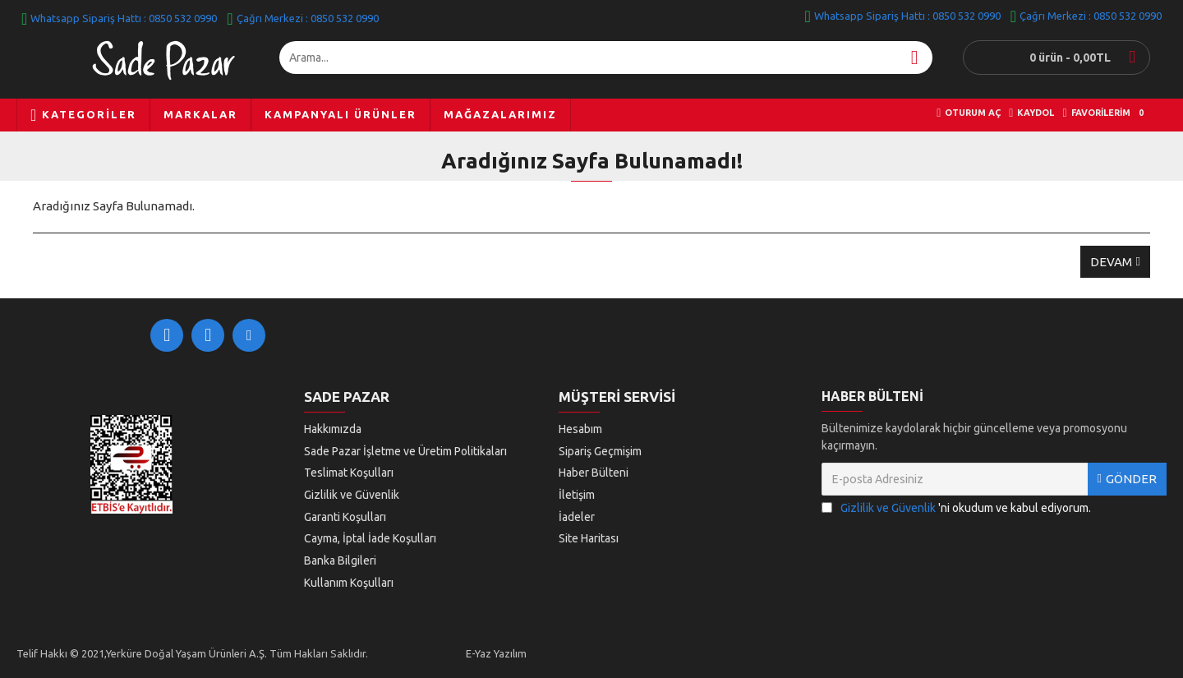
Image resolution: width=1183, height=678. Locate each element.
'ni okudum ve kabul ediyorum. (956, 512)
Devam (1111, 262)
